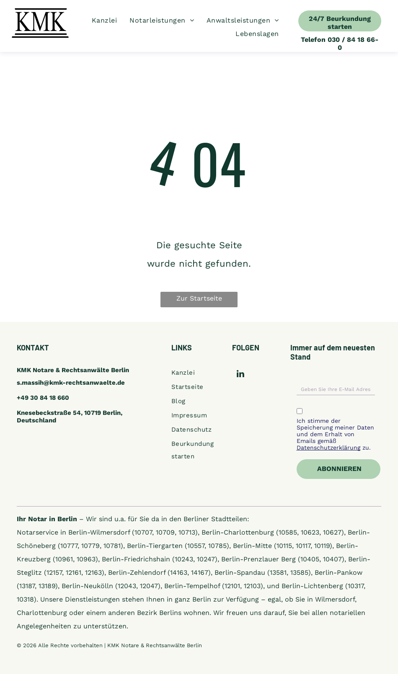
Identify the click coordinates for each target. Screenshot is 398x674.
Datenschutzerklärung (328, 447)
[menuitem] (104, 20)
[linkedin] (240, 374)
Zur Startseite (199, 298)
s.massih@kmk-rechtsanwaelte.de (71, 382)
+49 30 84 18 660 (43, 397)
